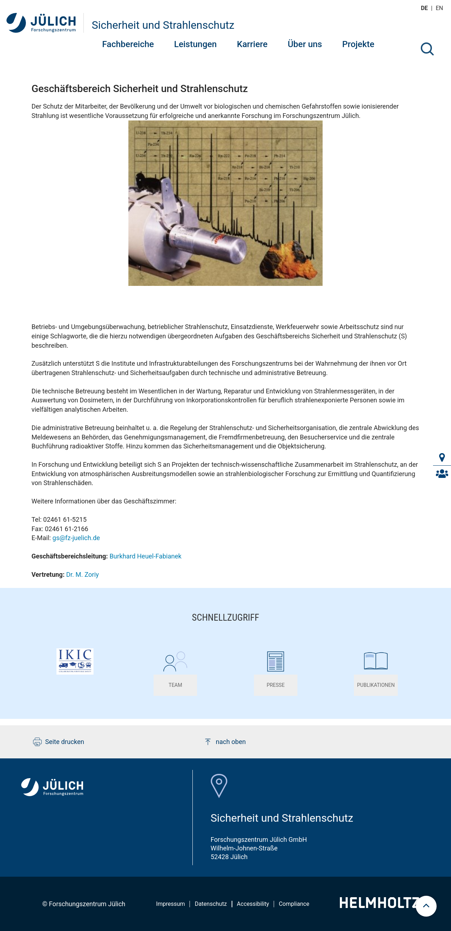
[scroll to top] (426, 906)
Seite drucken (59, 742)
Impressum (170, 903)
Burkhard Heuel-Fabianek (145, 556)
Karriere (252, 44)
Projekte (358, 44)
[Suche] (427, 48)
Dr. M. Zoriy (82, 574)
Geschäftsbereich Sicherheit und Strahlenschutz (140, 89)
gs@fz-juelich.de (76, 538)
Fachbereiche (128, 44)
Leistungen (195, 44)
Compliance (294, 903)
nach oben (225, 742)
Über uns (305, 44)
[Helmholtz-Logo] (379, 905)
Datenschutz (211, 903)
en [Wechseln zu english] (440, 8)
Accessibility (253, 903)
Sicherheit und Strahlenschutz (163, 25)
